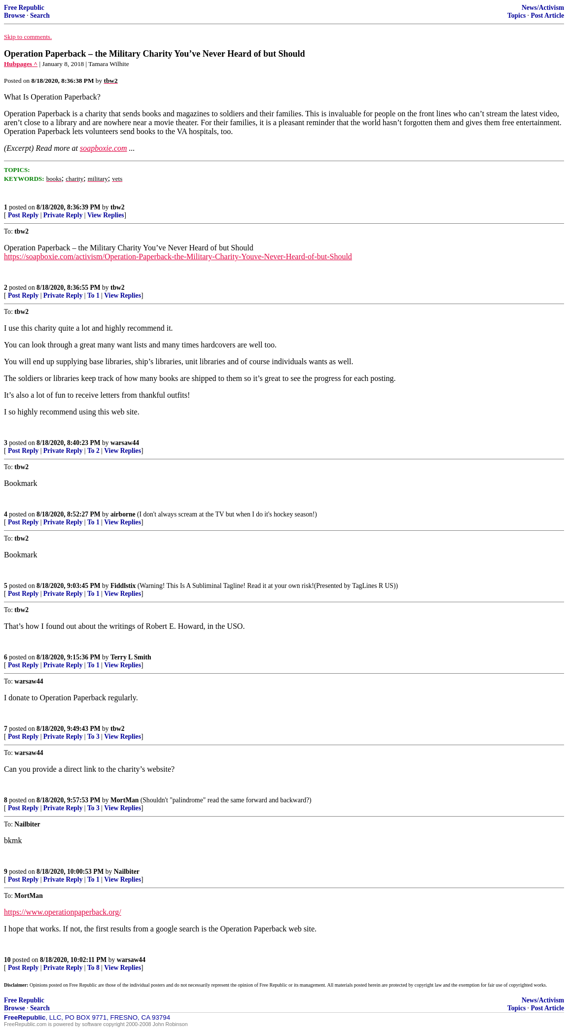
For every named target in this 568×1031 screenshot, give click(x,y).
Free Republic (24, 7)
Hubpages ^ (20, 64)
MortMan (124, 800)
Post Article (547, 15)
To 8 (93, 967)
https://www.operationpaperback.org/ (62, 912)
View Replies (105, 215)
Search (40, 15)
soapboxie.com (103, 148)
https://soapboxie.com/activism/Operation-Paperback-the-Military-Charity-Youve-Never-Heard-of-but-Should (178, 256)
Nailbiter (127, 871)
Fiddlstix (123, 585)
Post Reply (23, 215)
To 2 (93, 450)
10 (7, 959)
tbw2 (117, 207)
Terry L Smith (130, 657)
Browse (14, 15)
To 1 (93, 295)
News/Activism (543, 7)
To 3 (93, 736)
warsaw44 (124, 443)
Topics (516, 15)
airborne (123, 514)
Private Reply (63, 215)
